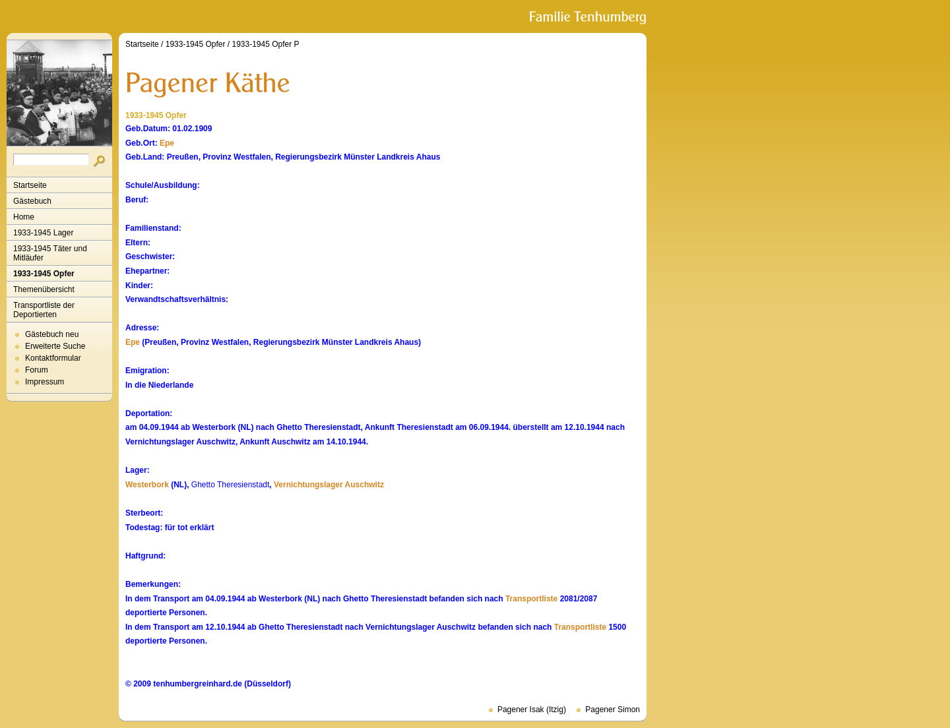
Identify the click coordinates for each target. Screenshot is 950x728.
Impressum (44, 381)
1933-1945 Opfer (44, 273)
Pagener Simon (612, 709)
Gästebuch (32, 201)
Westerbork (147, 484)
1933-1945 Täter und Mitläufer (50, 253)
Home (23, 217)
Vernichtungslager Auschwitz (329, 484)
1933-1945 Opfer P (265, 44)
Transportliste (531, 598)
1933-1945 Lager (43, 232)
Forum (36, 370)
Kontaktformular (53, 358)
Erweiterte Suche (55, 346)
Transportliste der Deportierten (44, 310)
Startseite (30, 185)
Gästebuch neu (52, 334)
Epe (167, 143)
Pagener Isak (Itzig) (531, 709)
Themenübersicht (44, 289)
